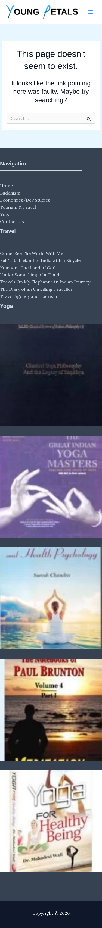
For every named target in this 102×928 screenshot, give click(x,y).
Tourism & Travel (18, 207)
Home (6, 185)
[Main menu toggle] (91, 12)
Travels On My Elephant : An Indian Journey (45, 282)
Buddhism (10, 193)
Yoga (5, 214)
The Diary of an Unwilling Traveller (36, 289)
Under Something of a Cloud (29, 274)
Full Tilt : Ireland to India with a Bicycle (40, 260)
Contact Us (12, 221)
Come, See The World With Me (31, 253)
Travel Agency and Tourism (28, 296)
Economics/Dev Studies (25, 200)
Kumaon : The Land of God (27, 267)
